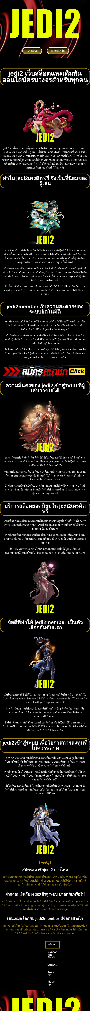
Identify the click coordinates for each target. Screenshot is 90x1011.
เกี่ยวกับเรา (10, 952)
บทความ (51, 944)
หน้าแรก (9, 944)
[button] (45, 62)
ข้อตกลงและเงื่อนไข (30, 944)
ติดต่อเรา (66, 944)
